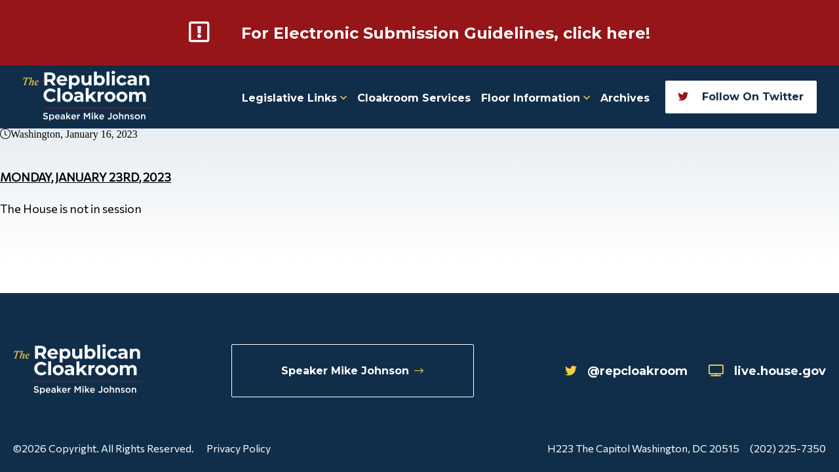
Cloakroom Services (414, 98)
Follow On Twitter (741, 96)
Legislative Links (294, 98)
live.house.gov (767, 371)
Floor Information (535, 98)
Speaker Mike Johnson (352, 370)
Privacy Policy (238, 448)
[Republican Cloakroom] (87, 97)
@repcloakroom (626, 371)
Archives (625, 98)
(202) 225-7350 (788, 448)
